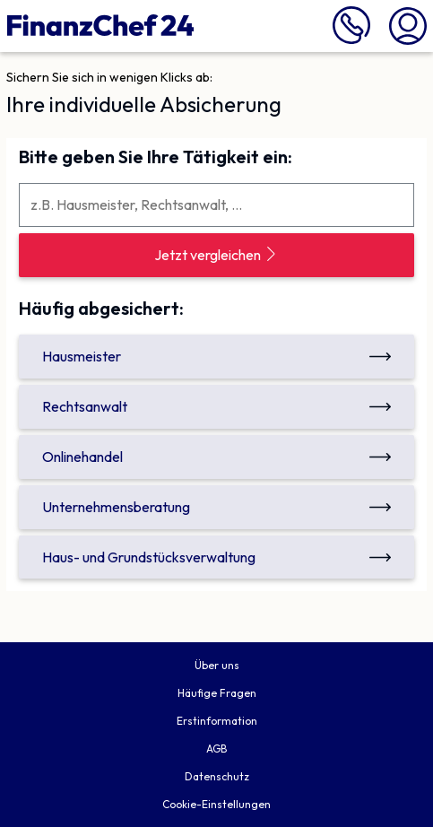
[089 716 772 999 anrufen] (351, 39)
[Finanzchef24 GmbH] (100, 26)
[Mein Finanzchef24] (408, 24)
